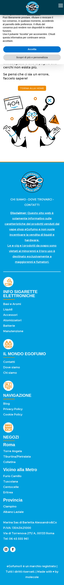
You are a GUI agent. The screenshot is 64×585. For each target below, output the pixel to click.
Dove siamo (11, 367)
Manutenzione (13, 331)
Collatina (9, 462)
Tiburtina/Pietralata (17, 456)
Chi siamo (10, 372)
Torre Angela (12, 451)
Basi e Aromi (12, 304)
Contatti (9, 362)
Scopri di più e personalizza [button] (32, 57)
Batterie (9, 325)
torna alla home (32, 88)
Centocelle (11, 487)
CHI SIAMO (18, 199)
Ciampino (10, 506)
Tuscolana (10, 481)
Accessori (10, 315)
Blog (6, 403)
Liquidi (7, 309)
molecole (32, 577)
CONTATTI (32, 205)
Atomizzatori (12, 320)
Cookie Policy (12, 414)
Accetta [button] (32, 49)
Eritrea (8, 492)
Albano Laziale (13, 512)
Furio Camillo (12, 476)
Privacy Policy (13, 409)
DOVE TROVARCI (40, 199)
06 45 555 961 (19, 538)
